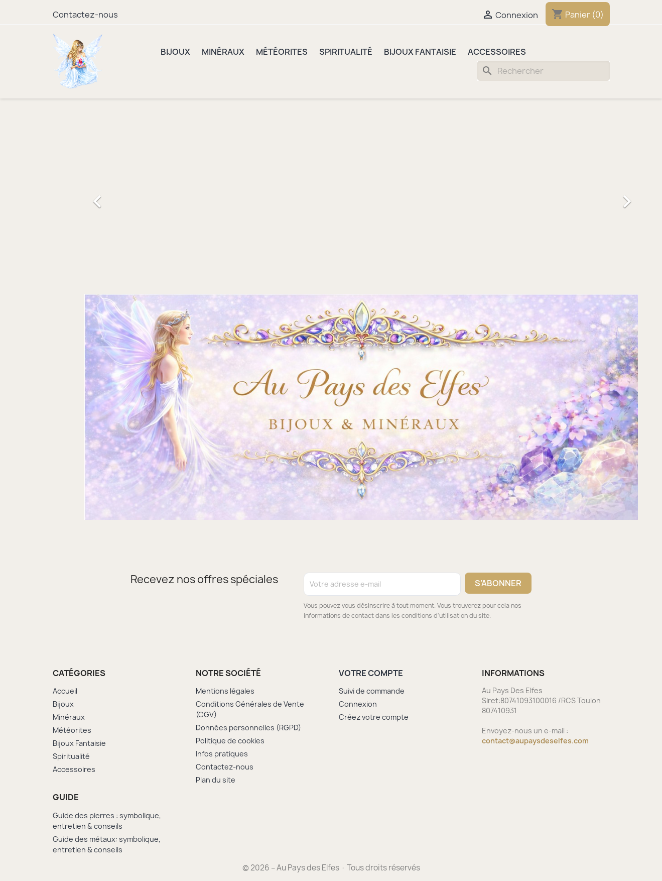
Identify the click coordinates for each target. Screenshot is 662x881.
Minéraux (223, 51)
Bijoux (175, 51)
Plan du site (215, 780)
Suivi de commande (372, 691)
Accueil (65, 691)
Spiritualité (345, 51)
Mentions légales (225, 691)
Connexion (358, 704)
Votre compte (371, 673)
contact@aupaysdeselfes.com (535, 740)
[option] (361, 196)
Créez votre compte (374, 717)
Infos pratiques (222, 753)
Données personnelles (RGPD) (248, 727)
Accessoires (497, 51)
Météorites (282, 51)
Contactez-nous (85, 14)
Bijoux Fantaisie (420, 51)
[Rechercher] (543, 71)
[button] (125, 196)
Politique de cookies (230, 740)
